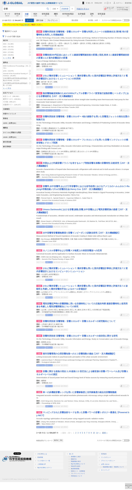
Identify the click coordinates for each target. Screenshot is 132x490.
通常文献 (39, 20)
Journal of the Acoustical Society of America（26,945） (17, 75)
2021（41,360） (17, 44)
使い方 (90, 3)
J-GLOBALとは (42, 454)
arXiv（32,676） (17, 71)
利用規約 (104, 454)
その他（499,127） (17, 102)
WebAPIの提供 (75, 466)
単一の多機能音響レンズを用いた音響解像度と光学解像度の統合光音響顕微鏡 (79, 392)
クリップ (110, 9)
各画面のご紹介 (76, 456)
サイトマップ (105, 470)
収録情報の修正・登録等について (113, 467)
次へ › (98, 433)
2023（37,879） (17, 49)
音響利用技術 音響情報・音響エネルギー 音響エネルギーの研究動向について (79, 321)
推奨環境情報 (75, 468)
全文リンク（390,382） (17, 96)
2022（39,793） (17, 47)
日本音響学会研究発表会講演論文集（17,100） (17, 84)
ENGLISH (98, 3)
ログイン (119, 3)
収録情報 (40, 457)
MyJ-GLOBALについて (78, 464)
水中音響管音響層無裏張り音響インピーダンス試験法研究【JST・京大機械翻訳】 (81, 233)
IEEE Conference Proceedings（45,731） (17, 67)
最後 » (104, 433)
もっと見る (8, 58)
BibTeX (56, 440)
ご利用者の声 (41, 464)
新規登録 (128, 3)
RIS (61, 440)
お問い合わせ (105, 464)
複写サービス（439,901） (17, 99)
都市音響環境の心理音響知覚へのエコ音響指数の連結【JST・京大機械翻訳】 (79, 353)
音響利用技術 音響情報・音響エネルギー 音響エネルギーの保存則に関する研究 (80, 336)
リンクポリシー (106, 457)
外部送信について (76, 476)
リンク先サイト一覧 (43, 461)
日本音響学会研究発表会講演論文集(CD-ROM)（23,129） (17, 79)
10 (94, 433)
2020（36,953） (17, 55)
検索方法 (74, 459)
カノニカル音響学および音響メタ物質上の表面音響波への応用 (72, 250)
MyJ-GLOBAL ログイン (44, 467)
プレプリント (52, 20)
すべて (29, 20)
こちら (25, 25)
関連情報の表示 (76, 461)
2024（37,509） (17, 52)
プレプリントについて (78, 473)
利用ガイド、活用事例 (78, 471)
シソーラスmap (122, 8)
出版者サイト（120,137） (17, 105)
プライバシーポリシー (108, 461)
